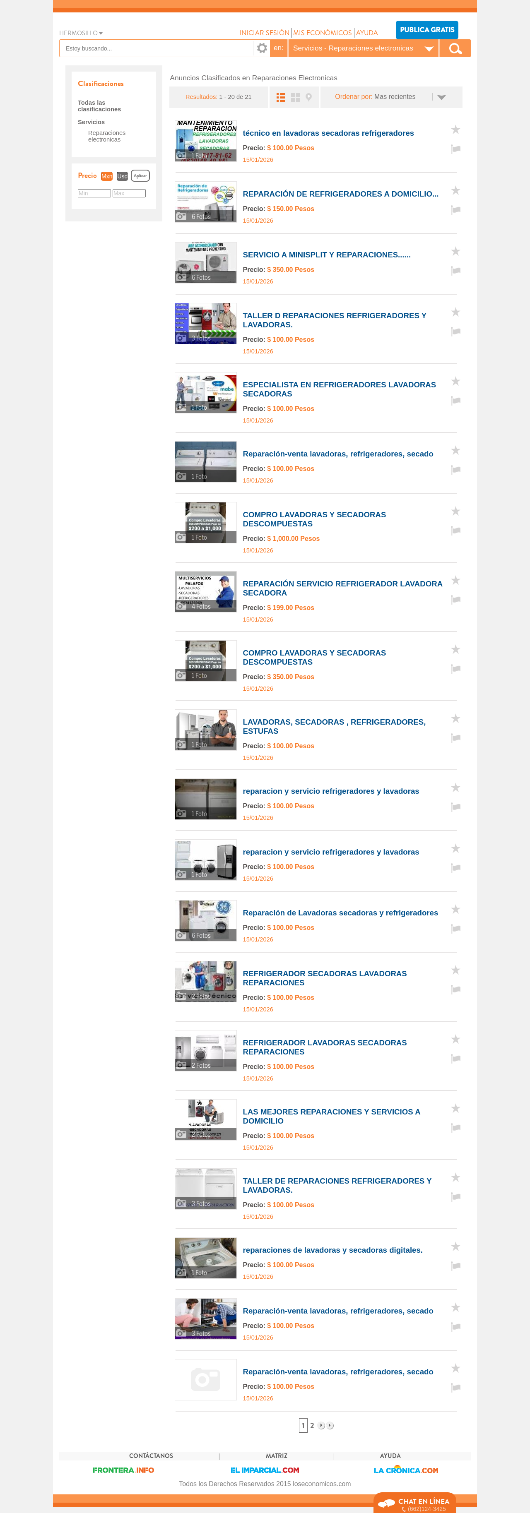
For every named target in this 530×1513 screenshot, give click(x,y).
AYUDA (367, 33)
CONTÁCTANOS (151, 1462)
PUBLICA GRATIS (427, 30)
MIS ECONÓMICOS (322, 33)
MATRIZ (276, 1462)
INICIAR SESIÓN (264, 33)
